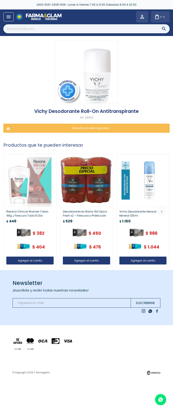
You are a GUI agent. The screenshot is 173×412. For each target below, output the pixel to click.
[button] (161, 211)
